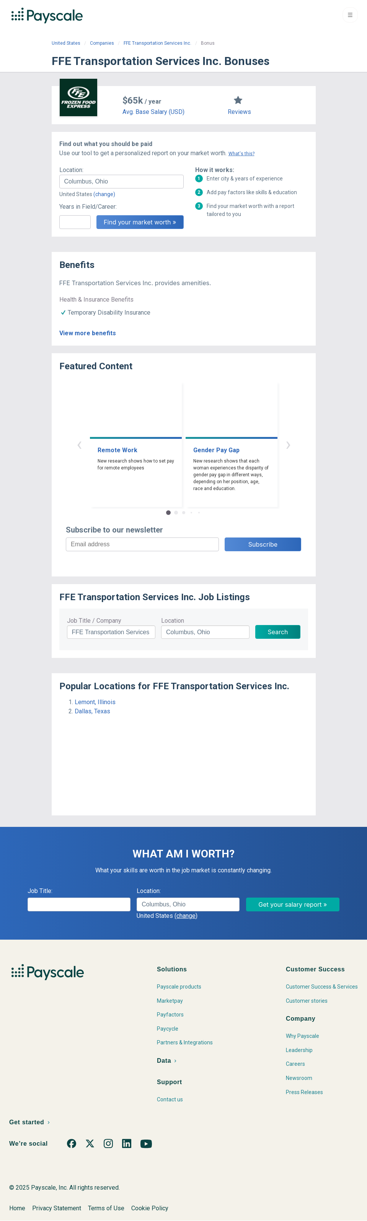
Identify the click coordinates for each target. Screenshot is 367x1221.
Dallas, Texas (92, 711)
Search (278, 632)
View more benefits (87, 333)
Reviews (239, 111)
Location (172, 620)
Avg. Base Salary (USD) (153, 111)
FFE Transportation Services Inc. (157, 43)
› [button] (288, 444)
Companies (102, 43)
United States (66, 43)
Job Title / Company (94, 620)
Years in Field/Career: (88, 206)
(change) (104, 194)
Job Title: (40, 891)
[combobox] (121, 181)
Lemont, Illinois (95, 702)
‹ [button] (79, 444)
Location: (71, 170)
